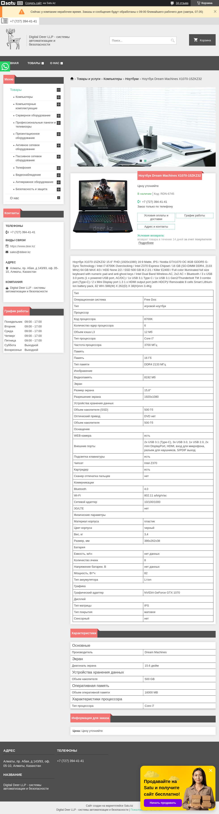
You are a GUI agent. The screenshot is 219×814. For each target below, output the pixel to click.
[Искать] (173, 40)
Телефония (23, 167)
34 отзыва (182, 3)
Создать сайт (33, 3)
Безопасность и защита (31, 189)
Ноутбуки (132, 79)
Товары (33, 63)
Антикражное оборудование (34, 182)
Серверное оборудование (33, 115)
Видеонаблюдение (28, 174)
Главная (11, 63)
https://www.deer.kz (22, 246)
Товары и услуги (88, 79)
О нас (54, 63)
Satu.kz (128, 805)
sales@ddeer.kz (20, 252)
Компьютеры (113, 79)
